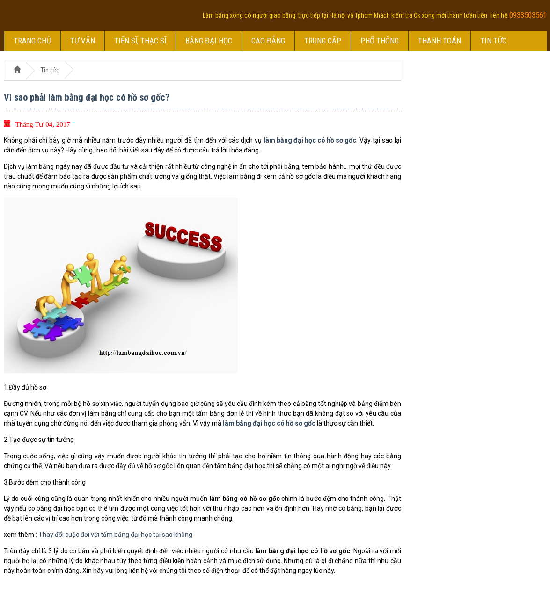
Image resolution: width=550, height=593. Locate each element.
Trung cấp (322, 40)
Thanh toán (439, 40)
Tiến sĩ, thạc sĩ (140, 40)
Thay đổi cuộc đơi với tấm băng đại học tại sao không (115, 534)
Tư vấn (82, 40)
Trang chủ (32, 40)
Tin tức (493, 40)
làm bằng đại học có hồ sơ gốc (310, 140)
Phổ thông (379, 40)
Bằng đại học (208, 40)
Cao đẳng (268, 40)
